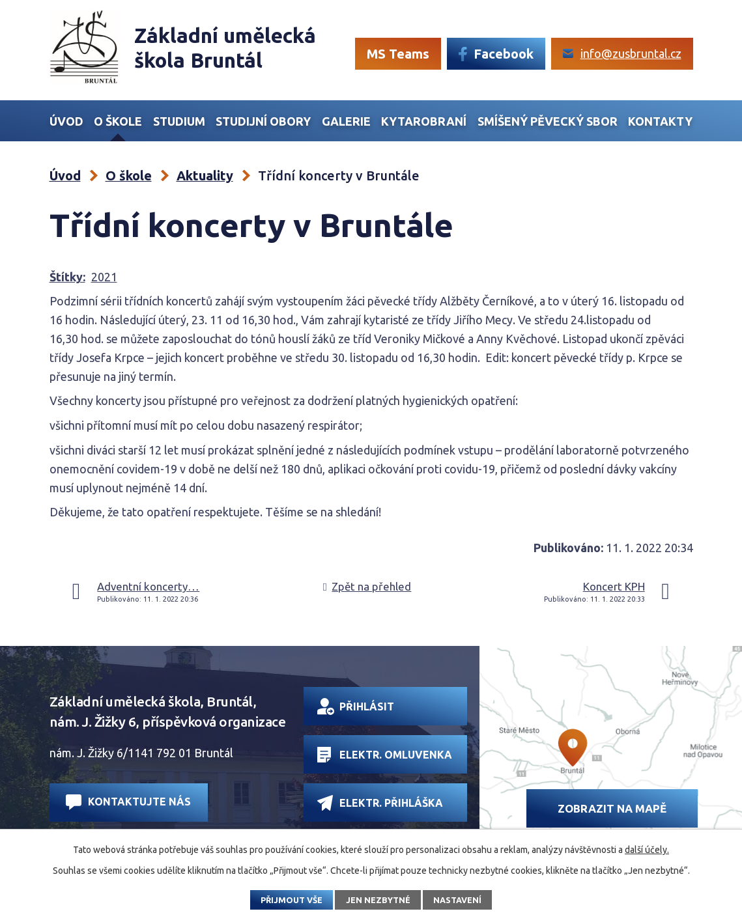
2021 (104, 276)
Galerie (346, 121)
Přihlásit (355, 706)
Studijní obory (263, 121)
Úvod (66, 121)
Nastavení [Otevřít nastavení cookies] (457, 899)
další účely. (647, 850)
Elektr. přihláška (380, 802)
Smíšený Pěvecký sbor (548, 121)
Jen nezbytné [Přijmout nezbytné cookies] (378, 899)
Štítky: (67, 276)
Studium (179, 121)
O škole (118, 121)
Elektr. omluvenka (384, 754)
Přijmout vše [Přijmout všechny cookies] (291, 899)
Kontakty (660, 121)
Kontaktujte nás (128, 801)
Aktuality (205, 175)
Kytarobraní (423, 121)
